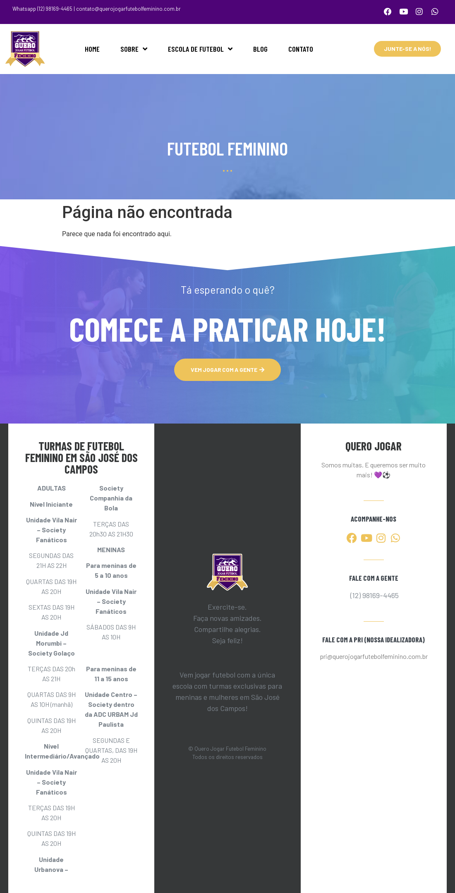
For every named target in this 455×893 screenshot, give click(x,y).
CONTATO (300, 47)
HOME (92, 47)
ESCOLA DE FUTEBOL (200, 47)
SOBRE (133, 47)
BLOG (260, 47)
